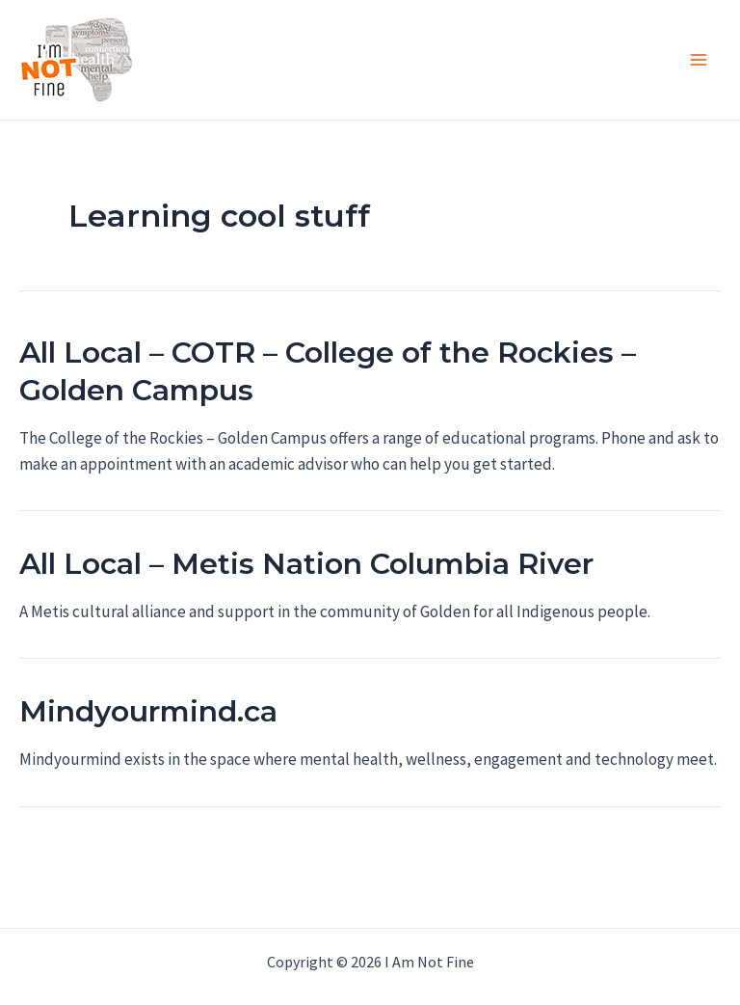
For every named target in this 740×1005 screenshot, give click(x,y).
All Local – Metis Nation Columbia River (306, 564)
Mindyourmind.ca (148, 711)
